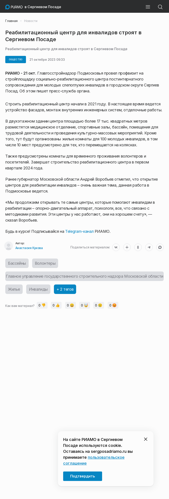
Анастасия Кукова (29, 248)
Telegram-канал (79, 231)
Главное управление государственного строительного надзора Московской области (84, 276)
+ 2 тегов (65, 289)
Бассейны (17, 263)
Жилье (14, 289)
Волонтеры (45, 263)
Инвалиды (38, 289)
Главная (11, 20)
